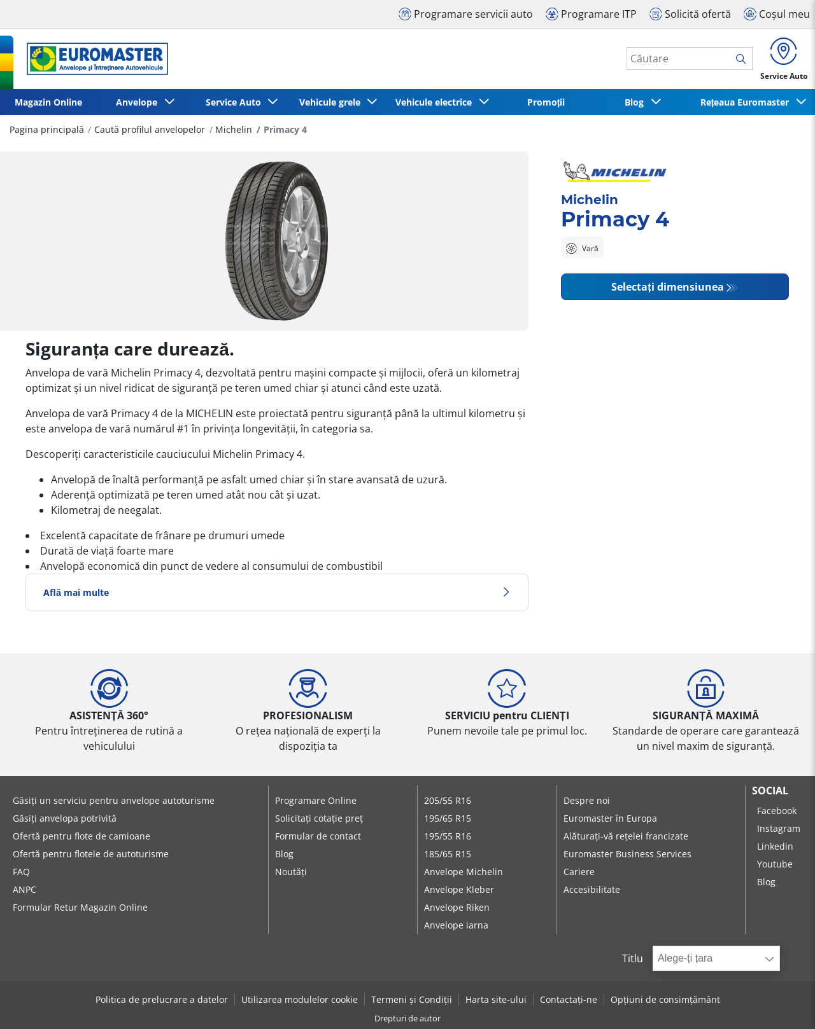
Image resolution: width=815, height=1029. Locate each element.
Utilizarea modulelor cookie (299, 999)
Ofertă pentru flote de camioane (81, 836)
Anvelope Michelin (463, 872)
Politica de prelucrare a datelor (162, 999)
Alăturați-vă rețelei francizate (625, 836)
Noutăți (291, 872)
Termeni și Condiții (411, 999)
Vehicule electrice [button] (436, 102)
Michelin (233, 129)
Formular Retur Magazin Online (80, 907)
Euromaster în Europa (610, 818)
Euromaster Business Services (627, 854)
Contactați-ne (568, 999)
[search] (744, 59)
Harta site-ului (496, 999)
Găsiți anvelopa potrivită (65, 818)
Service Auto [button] (236, 102)
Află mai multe (277, 592)
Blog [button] (637, 102)
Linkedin (775, 846)
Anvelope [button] (139, 102)
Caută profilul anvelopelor (149, 129)
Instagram (778, 828)
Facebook (777, 811)
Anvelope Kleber (459, 889)
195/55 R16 (447, 836)
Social (770, 790)
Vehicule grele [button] (332, 102)
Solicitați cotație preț (319, 818)
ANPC (24, 889)
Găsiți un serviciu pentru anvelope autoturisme (114, 800)
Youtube (775, 864)
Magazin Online (48, 102)
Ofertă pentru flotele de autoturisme (91, 854)
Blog (284, 854)
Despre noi (586, 800)
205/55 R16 (447, 800)
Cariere (579, 872)
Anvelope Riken (457, 907)
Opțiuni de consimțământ (665, 999)
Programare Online (316, 800)
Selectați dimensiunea (667, 287)
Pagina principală (47, 129)
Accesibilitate (591, 889)
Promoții (546, 102)
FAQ (21, 872)
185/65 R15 (447, 854)
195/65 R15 (447, 818)
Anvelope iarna (456, 925)
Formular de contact (318, 836)
